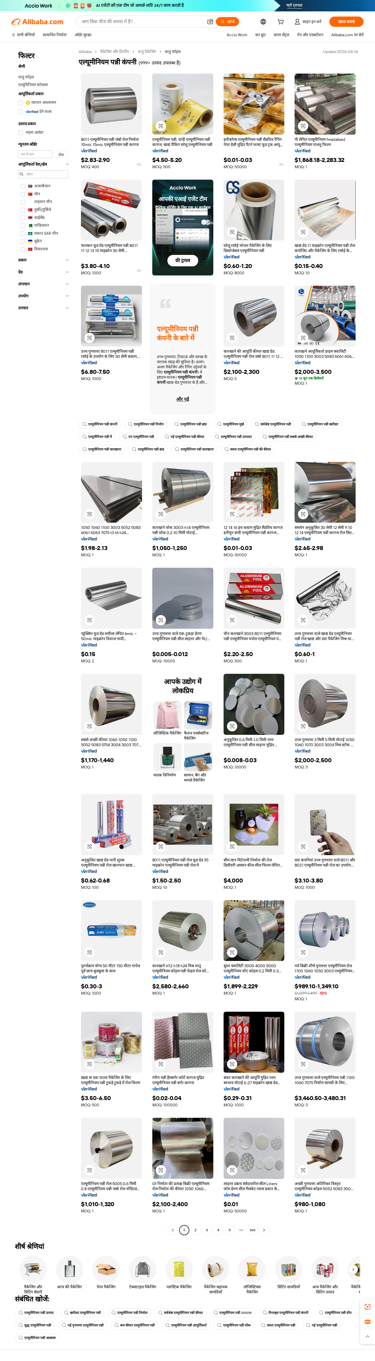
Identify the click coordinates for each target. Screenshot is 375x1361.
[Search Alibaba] (142, 22)
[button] (210, 21)
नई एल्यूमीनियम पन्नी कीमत (184, 437)
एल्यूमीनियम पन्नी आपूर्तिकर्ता (185, 1325)
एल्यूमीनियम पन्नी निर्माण (146, 424)
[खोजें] (227, 21)
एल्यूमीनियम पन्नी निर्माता (129, 1313)
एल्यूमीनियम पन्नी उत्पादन (233, 437)
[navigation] (43, 642)
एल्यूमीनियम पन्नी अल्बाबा (37, 1338)
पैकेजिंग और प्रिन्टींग (114, 51)
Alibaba (85, 51)
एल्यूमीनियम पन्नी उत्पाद (36, 1313)
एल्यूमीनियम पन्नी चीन (335, 1313)
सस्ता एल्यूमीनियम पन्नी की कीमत (247, 449)
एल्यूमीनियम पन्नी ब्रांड (190, 424)
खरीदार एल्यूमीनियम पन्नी (82, 1313)
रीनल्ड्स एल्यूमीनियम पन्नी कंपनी (285, 1313)
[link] (367, 1306)
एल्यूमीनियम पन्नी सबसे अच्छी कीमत (288, 437)
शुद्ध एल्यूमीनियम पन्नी (35, 1325)
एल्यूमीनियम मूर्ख (230, 424)
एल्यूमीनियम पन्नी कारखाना (101, 449)
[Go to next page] (264, 1230)
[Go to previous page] (173, 1230)
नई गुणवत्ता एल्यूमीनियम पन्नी (83, 1325)
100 (253, 1230)
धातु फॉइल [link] (173, 51)
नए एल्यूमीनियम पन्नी (138, 437)
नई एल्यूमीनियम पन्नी (321, 1325)
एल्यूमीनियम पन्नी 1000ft (233, 1313)
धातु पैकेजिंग (147, 51)
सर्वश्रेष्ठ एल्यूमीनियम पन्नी (273, 424)
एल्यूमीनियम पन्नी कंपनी (99, 424)
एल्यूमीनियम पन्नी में (97, 437)
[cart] (281, 22)
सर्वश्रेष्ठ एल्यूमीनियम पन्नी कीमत (180, 1313)
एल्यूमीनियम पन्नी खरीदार (320, 424)
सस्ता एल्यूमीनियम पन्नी (278, 1325)
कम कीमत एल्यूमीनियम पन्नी (134, 1325)
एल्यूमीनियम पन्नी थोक (233, 1325)
